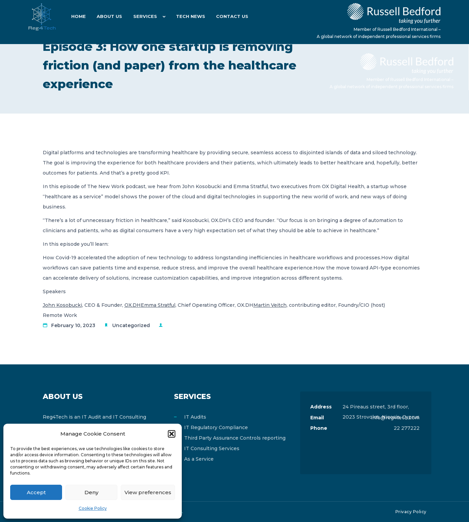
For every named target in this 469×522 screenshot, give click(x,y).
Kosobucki (69, 305)
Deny (91, 492)
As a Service (199, 459)
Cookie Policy (93, 508)
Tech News (188, 17)
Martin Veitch (270, 305)
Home (78, 17)
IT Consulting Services (211, 448)
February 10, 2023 (73, 325)
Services (143, 17)
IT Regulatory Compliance (216, 427)
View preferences (147, 492)
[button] (171, 433)
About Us (108, 17)
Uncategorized (131, 325)
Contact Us (229, 17)
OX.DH (132, 305)
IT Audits (195, 417)
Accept (36, 492)
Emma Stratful (158, 305)
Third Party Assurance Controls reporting (235, 438)
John (49, 305)
